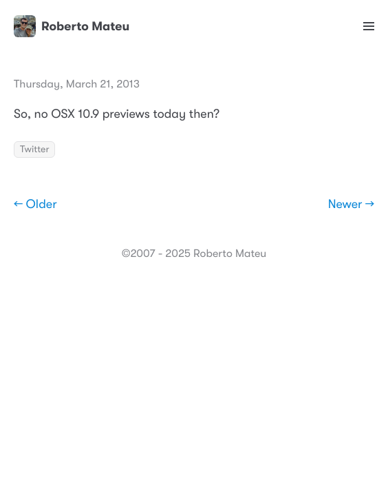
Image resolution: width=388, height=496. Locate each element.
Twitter (34, 149)
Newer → (351, 204)
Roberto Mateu (71, 26)
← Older (35, 204)
